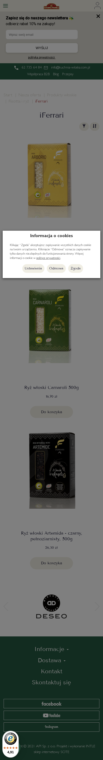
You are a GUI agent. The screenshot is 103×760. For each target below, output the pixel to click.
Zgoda (76, 268)
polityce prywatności (48, 258)
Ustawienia (33, 268)
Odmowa (56, 268)
